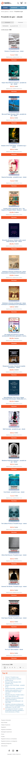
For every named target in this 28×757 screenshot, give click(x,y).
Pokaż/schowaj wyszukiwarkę (18, 3)
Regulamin (3, 727)
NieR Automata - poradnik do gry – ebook (14, 429)
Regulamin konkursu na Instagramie (9, 741)
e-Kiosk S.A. (18, 754)
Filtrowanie (20, 22)
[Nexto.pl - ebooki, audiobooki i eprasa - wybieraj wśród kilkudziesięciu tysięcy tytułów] (6, 3)
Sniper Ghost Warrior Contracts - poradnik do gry (13, 679)
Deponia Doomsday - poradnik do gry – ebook (14, 177)
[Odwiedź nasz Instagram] (13, 751)
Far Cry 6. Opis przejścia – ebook (14, 649)
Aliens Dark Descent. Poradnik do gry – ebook (14, 555)
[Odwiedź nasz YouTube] (17, 751)
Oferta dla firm (4, 745)
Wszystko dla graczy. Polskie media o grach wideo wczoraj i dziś (14, 695)
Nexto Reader (4, 722)
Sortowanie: (6, 26)
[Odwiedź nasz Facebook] (9, 751)
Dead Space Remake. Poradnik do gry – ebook (14, 618)
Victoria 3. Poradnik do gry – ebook (13, 51)
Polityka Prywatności (5, 724)
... (17, 667)
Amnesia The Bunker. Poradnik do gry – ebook (14, 586)
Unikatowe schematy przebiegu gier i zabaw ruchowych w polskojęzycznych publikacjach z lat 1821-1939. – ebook (14, 304)
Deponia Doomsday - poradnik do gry (14, 688)
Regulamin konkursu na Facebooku (9, 738)
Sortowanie (7, 22)
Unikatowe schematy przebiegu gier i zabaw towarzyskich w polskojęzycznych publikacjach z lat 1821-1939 (14, 700)
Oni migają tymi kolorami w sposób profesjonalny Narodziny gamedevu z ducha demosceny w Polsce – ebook (14, 336)
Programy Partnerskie (6, 720)
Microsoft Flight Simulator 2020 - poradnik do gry (13, 682)
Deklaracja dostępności (6, 743)
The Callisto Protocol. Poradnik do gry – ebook (14, 523)
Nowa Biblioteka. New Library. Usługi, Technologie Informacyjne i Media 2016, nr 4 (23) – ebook (14, 399)
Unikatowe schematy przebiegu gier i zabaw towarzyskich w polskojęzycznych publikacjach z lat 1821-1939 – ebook (14, 273)
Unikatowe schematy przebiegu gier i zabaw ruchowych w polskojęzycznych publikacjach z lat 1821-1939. (15, 706)
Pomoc (2, 734)
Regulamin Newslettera (6, 729)
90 (20, 667)
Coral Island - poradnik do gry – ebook (14, 492)
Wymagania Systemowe (6, 731)
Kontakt (2, 736)
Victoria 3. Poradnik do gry (12, 677)
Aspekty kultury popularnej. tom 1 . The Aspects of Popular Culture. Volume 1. (14, 692)
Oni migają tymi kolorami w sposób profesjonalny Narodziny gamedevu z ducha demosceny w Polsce (14, 710)
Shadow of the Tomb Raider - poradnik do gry (15, 686)
